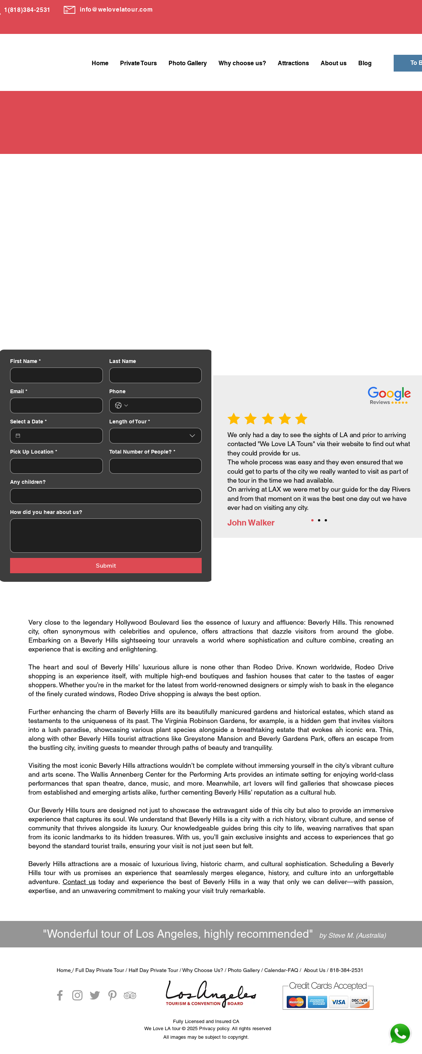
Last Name (122, 361)
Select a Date (28, 422)
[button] (138, 63)
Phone (117, 391)
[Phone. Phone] (163, 405)
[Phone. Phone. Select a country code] (121, 405)
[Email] (54, 405)
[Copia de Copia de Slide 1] (326, 520)
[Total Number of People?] (153, 465)
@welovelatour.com (122, 9)
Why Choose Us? (202, 970)
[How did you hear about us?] (105, 535)
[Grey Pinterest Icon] (112, 995)
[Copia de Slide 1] (319, 520)
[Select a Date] (18, 436)
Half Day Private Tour (152, 970)
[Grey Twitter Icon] (95, 995)
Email (18, 391)
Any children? (28, 482)
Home (64, 970)
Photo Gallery (244, 970)
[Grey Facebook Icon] (60, 995)
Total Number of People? (142, 452)
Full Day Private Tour (99, 970)
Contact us (79, 882)
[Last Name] (153, 375)
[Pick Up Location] (54, 465)
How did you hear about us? (46, 512)
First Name (25, 361)
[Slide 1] (312, 520)
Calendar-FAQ (281, 970)
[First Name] (54, 375)
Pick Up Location (33, 452)
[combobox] (155, 436)
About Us (314, 970)
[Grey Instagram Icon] (77, 995)
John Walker (251, 522)
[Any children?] (103, 496)
